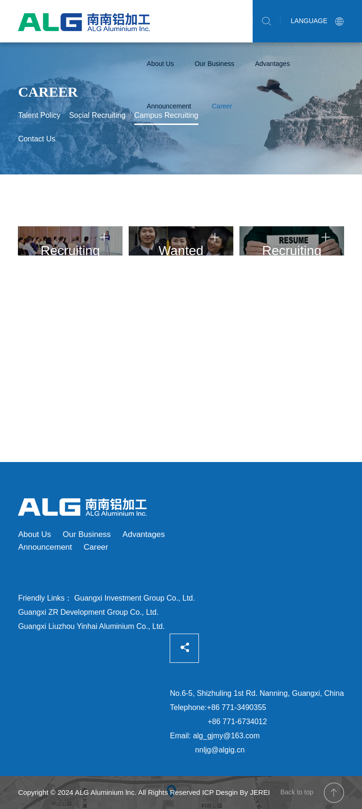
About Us (160, 63)
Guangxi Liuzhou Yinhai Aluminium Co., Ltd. (91, 626)
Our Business (214, 63)
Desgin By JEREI (243, 792)
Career (222, 106)
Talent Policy (39, 115)
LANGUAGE (317, 21)
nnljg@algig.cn (220, 750)
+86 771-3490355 (236, 707)
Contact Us (36, 139)
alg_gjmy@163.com (226, 736)
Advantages (272, 63)
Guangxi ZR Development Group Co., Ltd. (88, 612)
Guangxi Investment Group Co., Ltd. (134, 598)
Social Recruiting (97, 115)
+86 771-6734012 (237, 722)
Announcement (169, 106)
